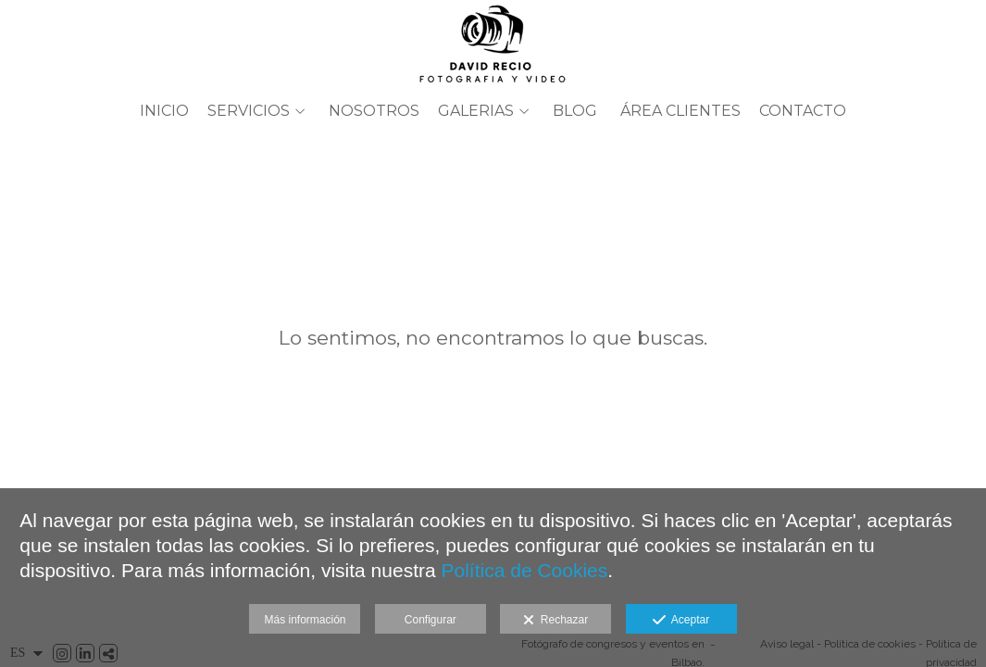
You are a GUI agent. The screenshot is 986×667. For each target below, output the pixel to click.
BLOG (575, 111)
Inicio (164, 111)
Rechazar (555, 620)
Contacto (802, 111)
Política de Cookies (525, 570)
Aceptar (681, 620)
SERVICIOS (248, 111)
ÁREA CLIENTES (680, 111)
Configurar (430, 619)
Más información (304, 619)
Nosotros (374, 111)
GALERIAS (476, 111)
